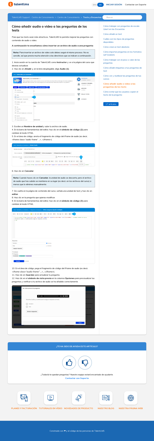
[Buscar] (122, 17)
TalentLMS (99, 431)
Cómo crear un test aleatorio (116, 47)
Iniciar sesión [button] (114, 4)
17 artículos (111, 104)
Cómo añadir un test (112, 34)
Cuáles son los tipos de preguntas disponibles (118, 40)
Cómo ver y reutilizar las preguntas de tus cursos (122, 77)
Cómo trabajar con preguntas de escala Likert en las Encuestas (121, 27)
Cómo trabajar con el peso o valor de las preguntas (121, 61)
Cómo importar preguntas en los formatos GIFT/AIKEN (122, 53)
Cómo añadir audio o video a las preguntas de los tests (119, 85)
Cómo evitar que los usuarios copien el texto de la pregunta (120, 93)
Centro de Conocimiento (68, 17)
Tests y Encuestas (92, 17)
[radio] (69, 363)
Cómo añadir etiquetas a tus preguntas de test (122, 69)
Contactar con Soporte (135, 4)
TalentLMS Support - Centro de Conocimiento (33, 17)
